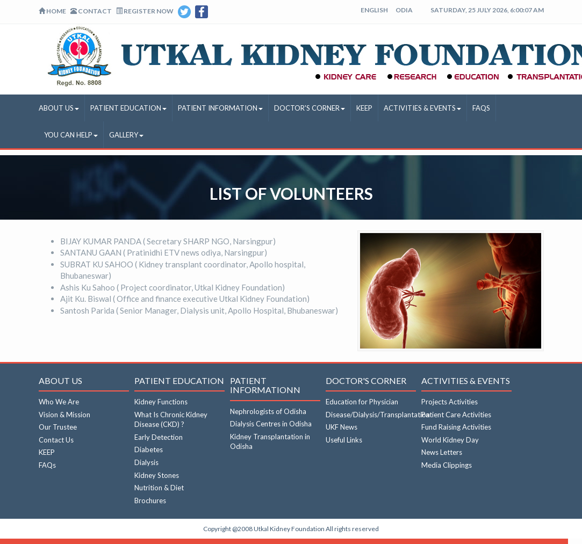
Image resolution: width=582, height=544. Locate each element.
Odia (404, 10)
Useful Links (344, 440)
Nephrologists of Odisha (268, 411)
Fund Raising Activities (456, 427)
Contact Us (56, 440)
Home (52, 11)
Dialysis (146, 462)
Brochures (150, 500)
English (374, 10)
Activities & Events (422, 108)
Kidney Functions (161, 401)
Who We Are (59, 401)
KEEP (364, 108)
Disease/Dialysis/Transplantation (378, 414)
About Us (59, 108)
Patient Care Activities (456, 414)
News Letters (441, 452)
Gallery (126, 134)
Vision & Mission (64, 414)
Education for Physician (362, 401)
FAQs (481, 108)
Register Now (145, 11)
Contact (91, 11)
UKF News (341, 427)
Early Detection (158, 437)
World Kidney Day (450, 440)
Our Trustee (58, 427)
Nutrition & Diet (159, 487)
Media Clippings (446, 465)
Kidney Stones (156, 475)
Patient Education (128, 108)
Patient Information (220, 108)
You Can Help (71, 134)
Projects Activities (449, 401)
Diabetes (148, 449)
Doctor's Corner (309, 108)
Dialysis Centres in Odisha (271, 423)
